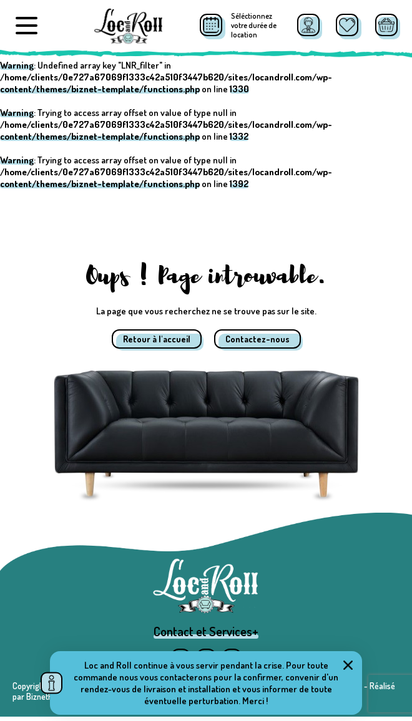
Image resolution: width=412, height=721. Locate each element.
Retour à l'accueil (156, 339)
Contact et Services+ (206, 635)
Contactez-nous (257, 339)
